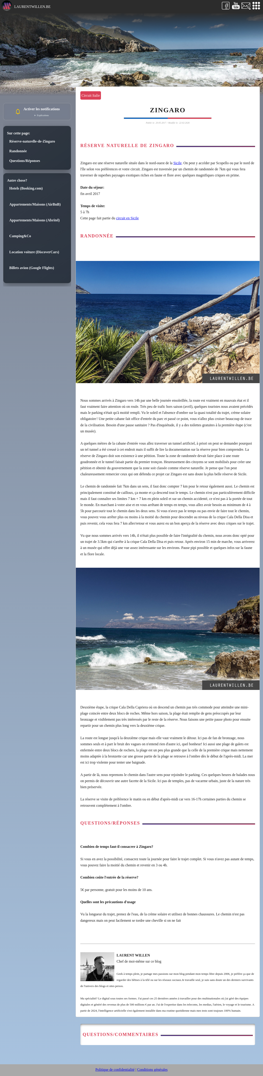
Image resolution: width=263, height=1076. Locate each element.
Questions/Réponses (24, 161)
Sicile (177, 163)
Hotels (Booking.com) (26, 188)
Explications (43, 115)
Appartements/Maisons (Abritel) (34, 220)
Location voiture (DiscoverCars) (34, 252)
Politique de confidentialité (114, 1069)
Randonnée (18, 151)
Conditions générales (152, 1069)
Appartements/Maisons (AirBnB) (35, 204)
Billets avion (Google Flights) (31, 268)
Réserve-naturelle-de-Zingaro (32, 141)
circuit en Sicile (127, 218)
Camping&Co (20, 236)
